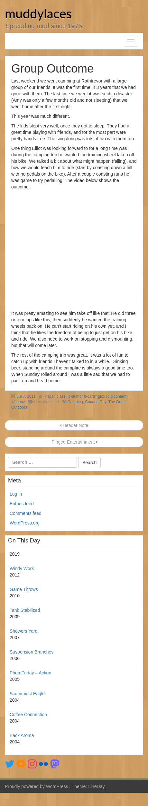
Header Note (74, 425)
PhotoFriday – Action (30, 672)
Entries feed (22, 503)
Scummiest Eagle (27, 693)
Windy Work (22, 568)
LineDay (96, 786)
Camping (75, 402)
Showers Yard (24, 631)
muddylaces (38, 13)
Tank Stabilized (25, 610)
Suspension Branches (31, 651)
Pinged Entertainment (73, 442)
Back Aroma (22, 735)
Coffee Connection (28, 714)
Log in (16, 494)
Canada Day (95, 402)
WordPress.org (25, 522)
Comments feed (26, 513)
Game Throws (24, 589)
